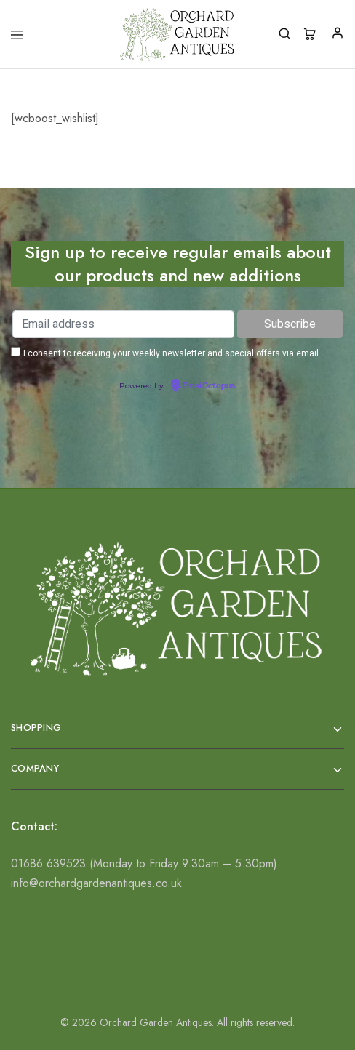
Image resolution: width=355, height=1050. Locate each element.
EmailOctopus (209, 386)
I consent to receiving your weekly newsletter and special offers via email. (172, 353)
